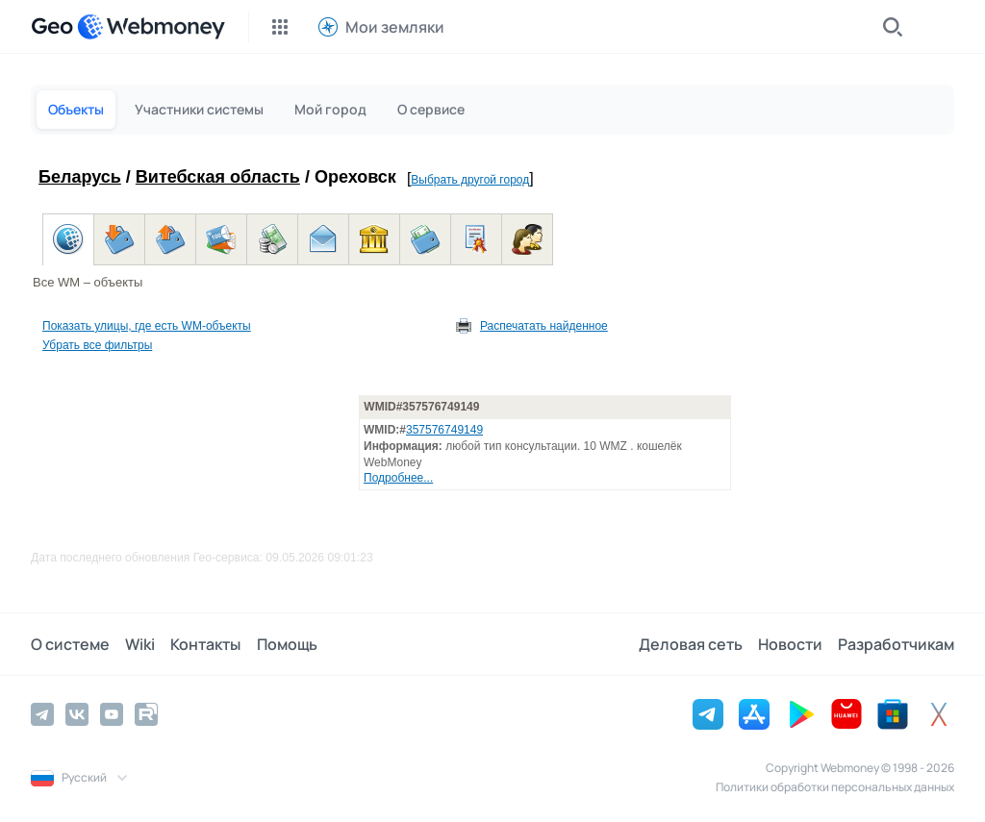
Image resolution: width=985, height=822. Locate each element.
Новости (790, 644)
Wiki (140, 644)
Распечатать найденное (544, 326)
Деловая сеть (691, 644)
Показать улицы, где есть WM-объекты (146, 326)
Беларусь (79, 177)
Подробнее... (398, 478)
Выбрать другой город (470, 180)
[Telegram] (42, 714)
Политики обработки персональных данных (835, 787)
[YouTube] (111, 714)
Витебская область (218, 177)
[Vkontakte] (76, 714)
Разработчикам (896, 644)
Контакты (205, 644)
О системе (70, 644)
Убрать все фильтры (97, 345)
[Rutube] (146, 714)
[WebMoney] (151, 27)
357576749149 (444, 429)
